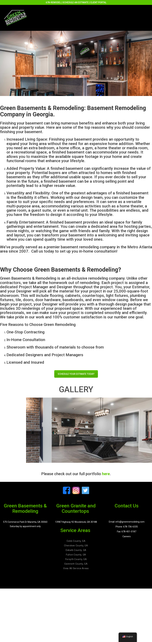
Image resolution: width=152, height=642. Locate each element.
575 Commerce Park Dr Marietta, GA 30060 (25, 522)
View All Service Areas (76, 568)
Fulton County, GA (76, 554)
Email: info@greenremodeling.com (127, 521)
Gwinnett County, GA (75, 563)
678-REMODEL (53, 2)
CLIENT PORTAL (98, 2)
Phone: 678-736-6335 (127, 526)
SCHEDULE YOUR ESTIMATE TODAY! (76, 374)
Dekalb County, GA (76, 550)
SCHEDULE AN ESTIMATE (75, 2)
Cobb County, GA (76, 541)
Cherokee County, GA (76, 545)
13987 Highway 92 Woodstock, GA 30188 (76, 522)
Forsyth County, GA (76, 559)
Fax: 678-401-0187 (126, 531)
